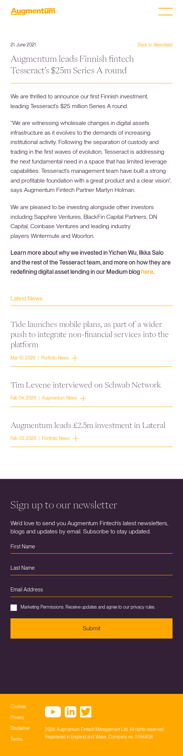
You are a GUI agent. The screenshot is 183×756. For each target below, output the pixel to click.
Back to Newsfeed (155, 45)
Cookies (18, 706)
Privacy (17, 717)
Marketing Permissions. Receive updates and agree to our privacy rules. (82, 608)
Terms (16, 739)
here (147, 271)
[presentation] (67, 660)
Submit (91, 628)
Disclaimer (20, 728)
